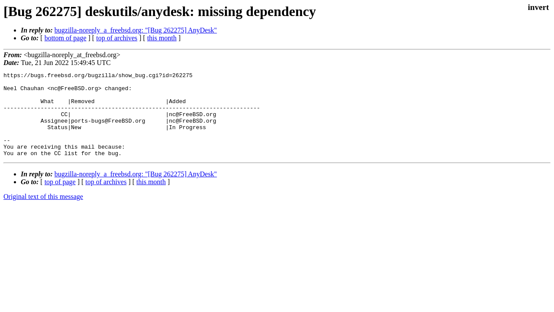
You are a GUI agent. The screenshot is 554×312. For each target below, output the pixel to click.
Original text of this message (43, 213)
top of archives (116, 38)
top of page (60, 198)
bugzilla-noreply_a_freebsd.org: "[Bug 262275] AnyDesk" (136, 30)
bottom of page (66, 38)
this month (162, 38)
